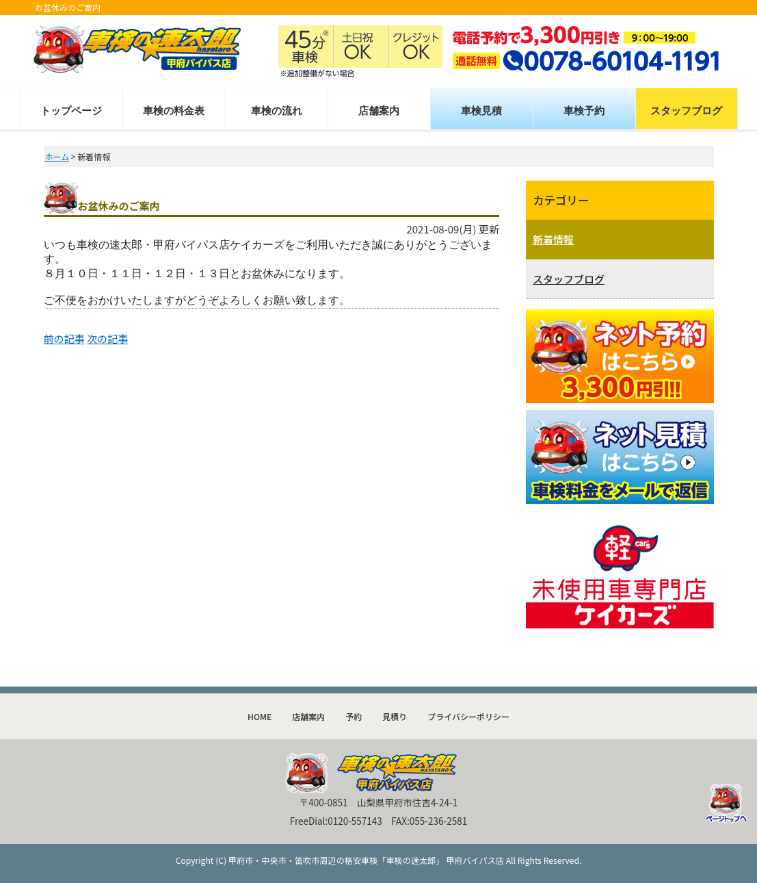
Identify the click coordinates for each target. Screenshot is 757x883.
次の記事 (107, 338)
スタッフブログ (686, 110)
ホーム (57, 156)
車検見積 (481, 110)
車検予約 (584, 110)
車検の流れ (276, 110)
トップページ (71, 110)
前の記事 (64, 338)
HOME (259, 716)
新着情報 (553, 239)
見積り (394, 716)
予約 (353, 716)
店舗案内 (378, 110)
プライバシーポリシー (468, 716)
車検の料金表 (173, 110)
